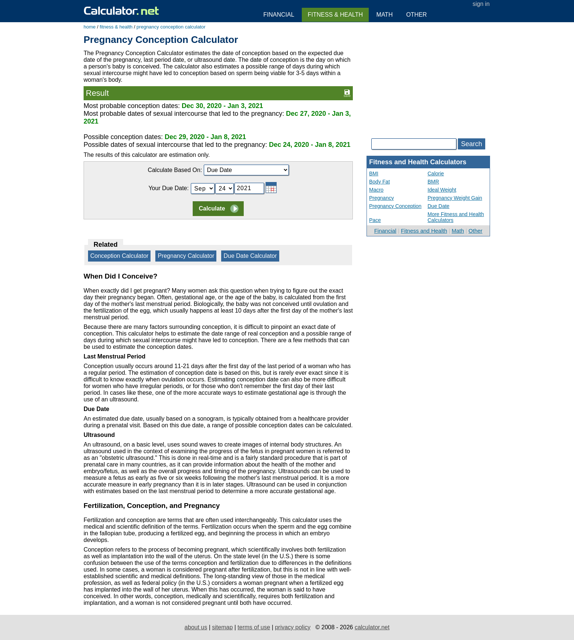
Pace (375, 220)
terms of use (253, 627)
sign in (481, 4)
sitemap (222, 627)
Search (471, 144)
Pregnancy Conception (395, 206)
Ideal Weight (442, 190)
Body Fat (379, 182)
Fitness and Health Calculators (417, 162)
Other (476, 231)
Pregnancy (381, 198)
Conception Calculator (119, 256)
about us (196, 627)
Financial (385, 231)
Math (458, 231)
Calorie (436, 173)
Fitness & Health (335, 14)
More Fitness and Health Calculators (456, 217)
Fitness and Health (424, 231)
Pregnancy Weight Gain (455, 198)
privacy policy (292, 627)
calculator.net (372, 627)
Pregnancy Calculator (186, 256)
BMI (373, 173)
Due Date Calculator (250, 256)
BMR (433, 182)
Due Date (438, 206)
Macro (376, 190)
